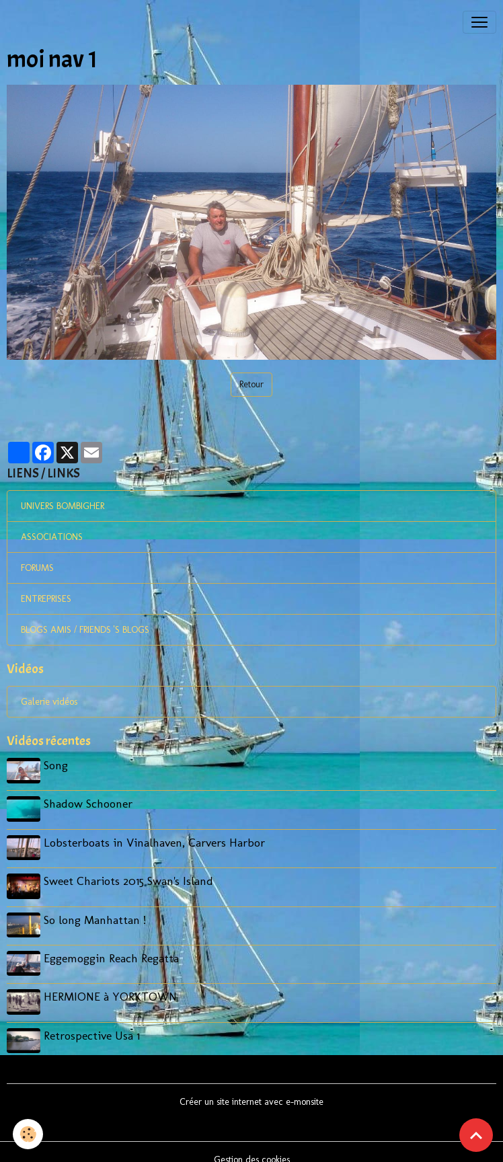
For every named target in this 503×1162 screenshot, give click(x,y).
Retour (251, 384)
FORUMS (37, 568)
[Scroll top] (476, 1135)
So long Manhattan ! (97, 911)
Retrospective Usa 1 (94, 1022)
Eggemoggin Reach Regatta (113, 948)
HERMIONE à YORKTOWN (112, 985)
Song (58, 765)
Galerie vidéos (49, 701)
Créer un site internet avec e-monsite (251, 1086)
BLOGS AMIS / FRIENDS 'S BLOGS (85, 629)
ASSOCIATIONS (52, 537)
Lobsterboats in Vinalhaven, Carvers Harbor (156, 838)
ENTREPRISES (46, 599)
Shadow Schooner (90, 802)
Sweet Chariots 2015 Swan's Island (130, 875)
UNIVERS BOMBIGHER (62, 506)
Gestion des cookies (252, 1144)
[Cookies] (28, 1134)
